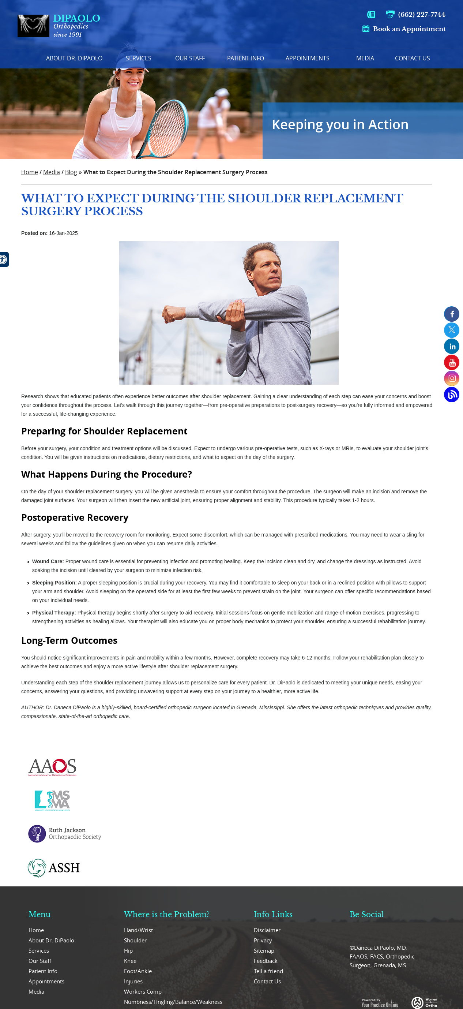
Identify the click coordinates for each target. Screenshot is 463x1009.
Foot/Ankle (138, 971)
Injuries (133, 981)
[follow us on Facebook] (451, 314)
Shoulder (135, 940)
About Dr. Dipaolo (74, 58)
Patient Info (245, 58)
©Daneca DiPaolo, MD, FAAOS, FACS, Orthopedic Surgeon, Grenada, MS (382, 956)
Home (27, 58)
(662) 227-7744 (421, 15)
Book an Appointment (409, 29)
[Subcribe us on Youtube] (451, 362)
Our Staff (190, 58)
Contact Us (412, 58)
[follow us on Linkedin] (451, 346)
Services (138, 58)
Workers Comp (143, 991)
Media (365, 58)
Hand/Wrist (138, 930)
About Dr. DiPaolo (51, 940)
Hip (128, 950)
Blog (71, 172)
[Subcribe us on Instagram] (451, 378)
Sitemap (264, 950)
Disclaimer (267, 930)
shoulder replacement (89, 491)
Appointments (308, 58)
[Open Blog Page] (451, 394)
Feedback (266, 960)
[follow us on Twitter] (451, 330)
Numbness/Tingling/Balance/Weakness (173, 1001)
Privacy (263, 940)
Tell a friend (268, 971)
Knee (130, 960)
